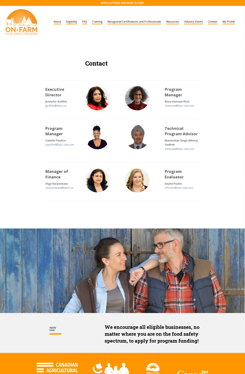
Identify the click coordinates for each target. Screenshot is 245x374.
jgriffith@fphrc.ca (55, 105)
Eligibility (71, 21)
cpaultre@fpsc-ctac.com (59, 144)
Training (97, 21)
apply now (52, 329)
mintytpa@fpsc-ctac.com (179, 149)
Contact (212, 21)
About (57, 21)
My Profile (228, 21)
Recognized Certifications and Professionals (134, 21)
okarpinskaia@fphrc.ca (59, 188)
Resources (172, 21)
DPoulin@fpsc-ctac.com (179, 188)
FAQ (84, 21)
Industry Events (193, 21)
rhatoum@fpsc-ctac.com (179, 105)
